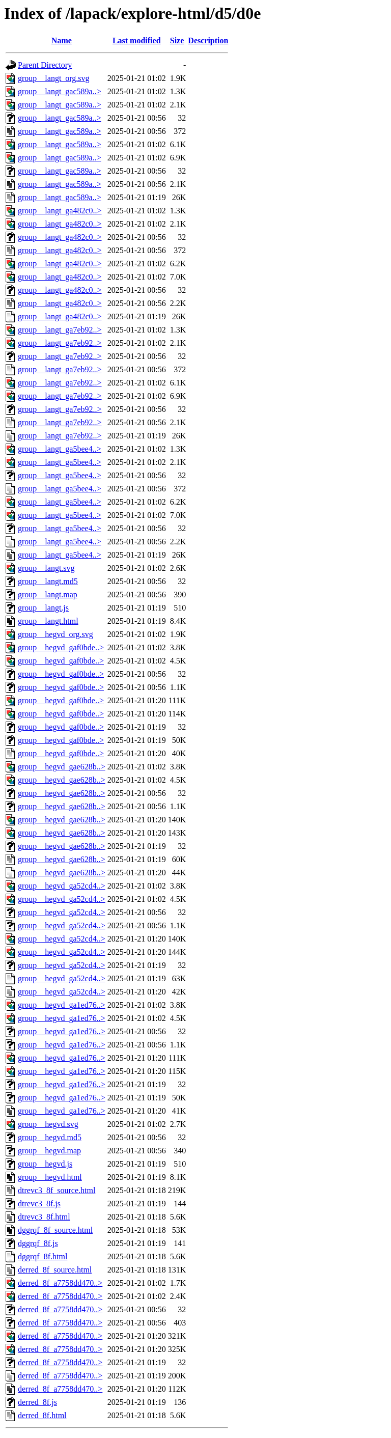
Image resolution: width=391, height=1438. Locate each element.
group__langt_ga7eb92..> (60, 329)
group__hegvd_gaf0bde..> (61, 647)
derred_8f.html (42, 1415)
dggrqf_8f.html (42, 1256)
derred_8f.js (37, 1402)
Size (177, 40)
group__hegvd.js (45, 1163)
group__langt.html (48, 621)
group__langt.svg (46, 568)
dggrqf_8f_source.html (55, 1230)
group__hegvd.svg (48, 1124)
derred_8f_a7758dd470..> (60, 1283)
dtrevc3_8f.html (44, 1216)
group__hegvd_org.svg (55, 634)
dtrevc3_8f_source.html (56, 1190)
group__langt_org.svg (54, 78)
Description (208, 40)
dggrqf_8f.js (38, 1243)
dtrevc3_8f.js (39, 1203)
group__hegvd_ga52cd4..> (61, 885)
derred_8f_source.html (55, 1269)
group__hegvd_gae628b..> (61, 766)
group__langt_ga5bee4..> (59, 449)
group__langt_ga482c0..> (60, 210)
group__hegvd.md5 (49, 1137)
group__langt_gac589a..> (59, 91)
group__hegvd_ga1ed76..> (61, 1005)
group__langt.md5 (48, 581)
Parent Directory (45, 65)
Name (61, 40)
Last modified (137, 40)
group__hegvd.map (49, 1150)
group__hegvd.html (50, 1177)
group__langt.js (43, 607)
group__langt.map (47, 594)
